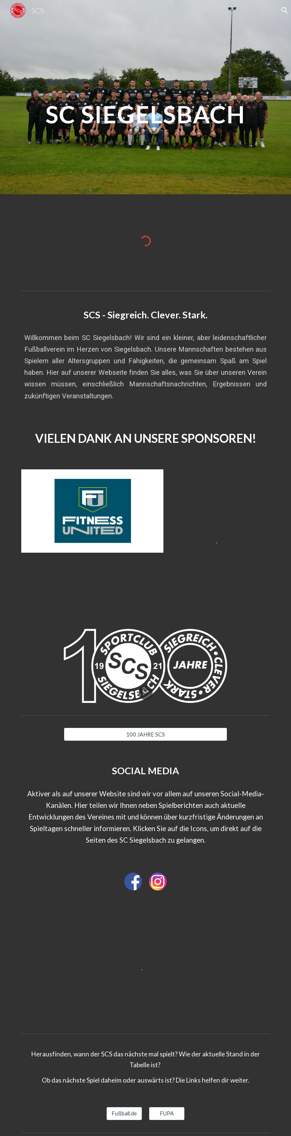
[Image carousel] (92, 511)
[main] (145, 97)
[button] (145, 693)
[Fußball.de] (124, 1113)
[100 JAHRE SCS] (145, 734)
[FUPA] (167, 1113)
